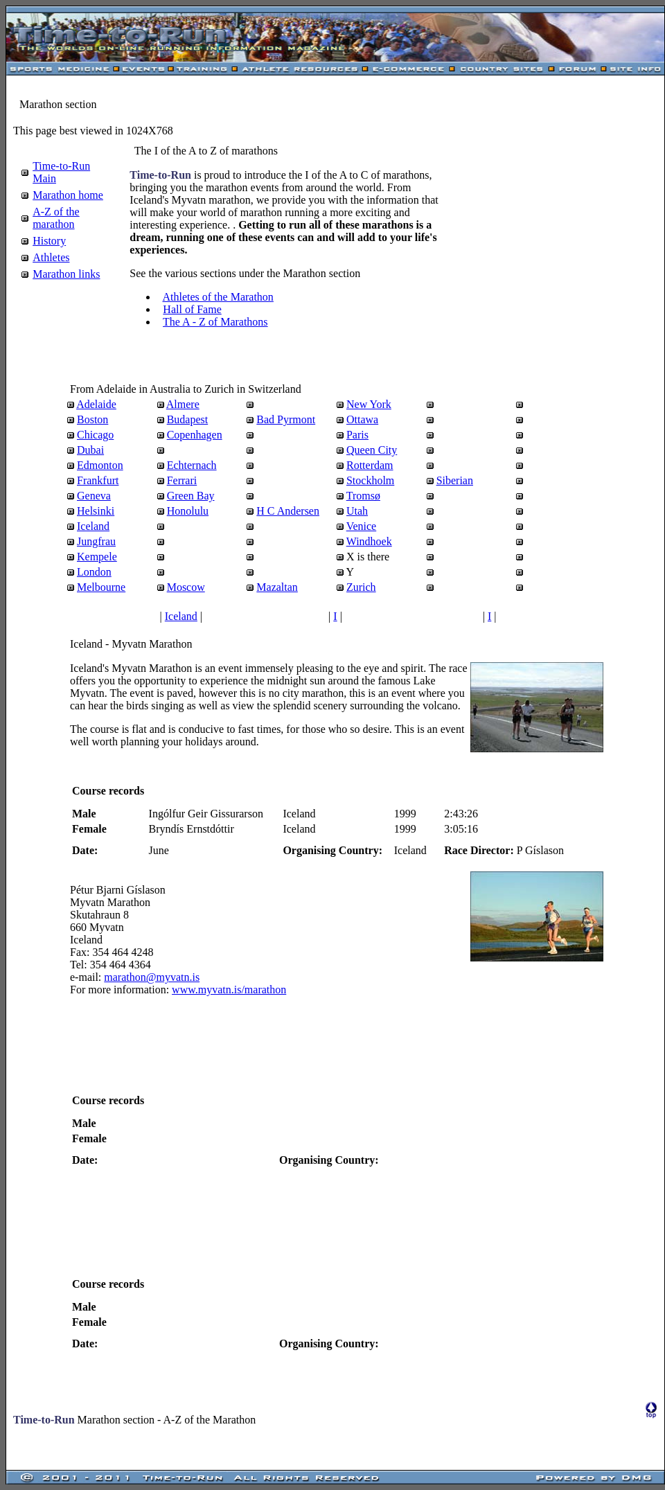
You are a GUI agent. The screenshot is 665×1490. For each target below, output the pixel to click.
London (94, 572)
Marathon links (66, 274)
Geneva (94, 496)
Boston (92, 419)
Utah (357, 511)
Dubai (90, 450)
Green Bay (191, 496)
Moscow (186, 587)
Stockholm (370, 480)
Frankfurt (97, 480)
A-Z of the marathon (56, 218)
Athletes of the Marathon (217, 297)
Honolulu (188, 511)
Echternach (192, 465)
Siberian (454, 480)
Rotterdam (369, 465)
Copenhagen (194, 435)
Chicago (95, 435)
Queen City (371, 450)
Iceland (93, 526)
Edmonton (100, 465)
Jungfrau (96, 541)
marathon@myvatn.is (152, 977)
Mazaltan (277, 587)
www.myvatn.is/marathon (229, 989)
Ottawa (362, 419)
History (49, 241)
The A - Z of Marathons (215, 322)
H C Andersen (287, 511)
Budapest (188, 419)
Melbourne (101, 587)
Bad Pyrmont (285, 419)
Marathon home (68, 195)
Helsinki (95, 511)
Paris (357, 435)
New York (368, 404)
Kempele (97, 556)
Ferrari (182, 480)
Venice (361, 526)
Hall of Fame (192, 309)
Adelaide (96, 404)
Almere (183, 404)
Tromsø (363, 496)
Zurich (361, 587)
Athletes (51, 257)
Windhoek (369, 541)
